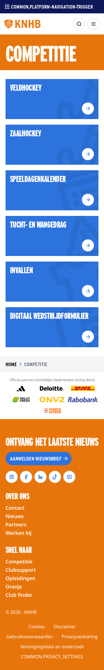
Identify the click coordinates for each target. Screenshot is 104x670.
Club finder (19, 595)
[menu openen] (93, 24)
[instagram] (12, 477)
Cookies (37, 627)
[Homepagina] (22, 23)
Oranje (14, 586)
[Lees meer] (88, 108)
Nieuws (15, 516)
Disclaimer (64, 627)
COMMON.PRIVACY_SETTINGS (52, 657)
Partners (16, 524)
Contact (15, 507)
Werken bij (19, 532)
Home (11, 364)
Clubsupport (20, 569)
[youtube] (69, 477)
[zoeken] (79, 24)
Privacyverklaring (79, 637)
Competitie (19, 561)
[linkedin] (40, 477)
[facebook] (26, 477)
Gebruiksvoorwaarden (29, 637)
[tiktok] (55, 477)
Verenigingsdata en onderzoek (52, 647)
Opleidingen (20, 578)
